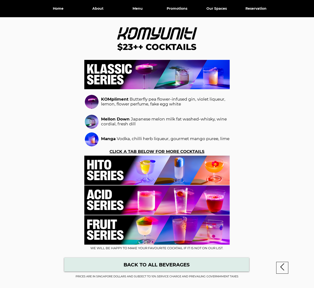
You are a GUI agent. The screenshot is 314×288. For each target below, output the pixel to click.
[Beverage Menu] (156, 265)
